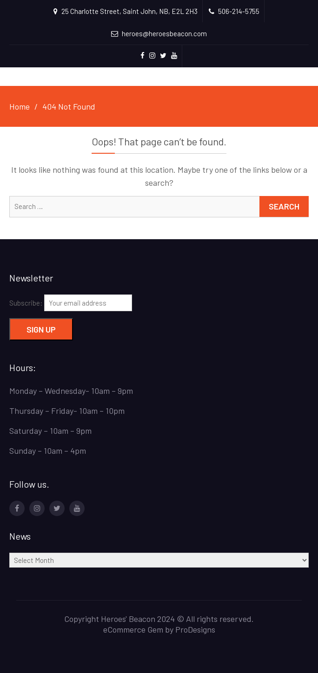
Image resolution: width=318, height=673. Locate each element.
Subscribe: (70, 303)
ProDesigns (195, 629)
